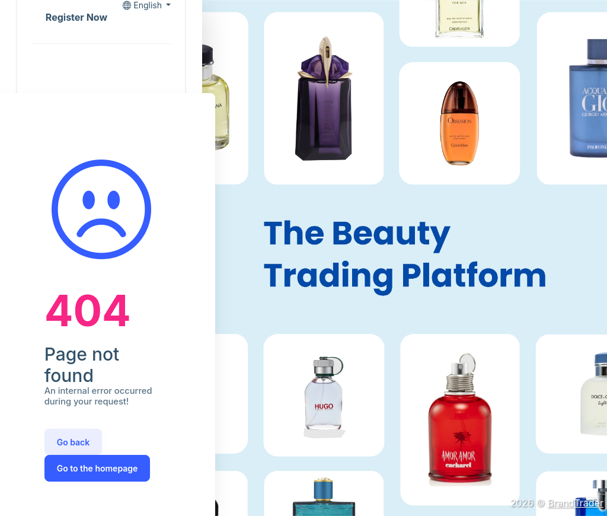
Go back (73, 442)
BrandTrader (575, 503)
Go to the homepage (97, 468)
